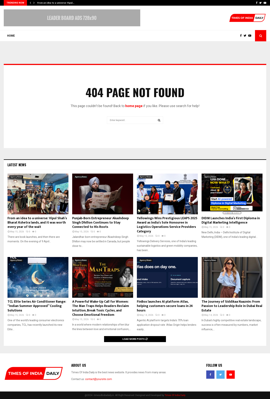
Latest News (17, 164)
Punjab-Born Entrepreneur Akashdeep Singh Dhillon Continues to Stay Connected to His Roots (100, 222)
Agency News (16, 177)
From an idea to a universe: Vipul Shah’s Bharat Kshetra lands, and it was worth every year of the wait (37, 222)
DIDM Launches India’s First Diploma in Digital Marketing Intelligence (231, 220)
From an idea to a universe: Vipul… (55, 3)
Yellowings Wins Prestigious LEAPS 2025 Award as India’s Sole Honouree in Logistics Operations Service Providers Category (167, 224)
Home (11, 35)
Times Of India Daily (175, 395)
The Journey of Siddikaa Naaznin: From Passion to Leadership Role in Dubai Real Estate (232, 306)
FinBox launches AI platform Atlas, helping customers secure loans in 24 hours (165, 306)
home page (133, 106)
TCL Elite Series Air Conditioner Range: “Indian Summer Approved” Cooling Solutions (37, 306)
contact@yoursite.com (98, 379)
